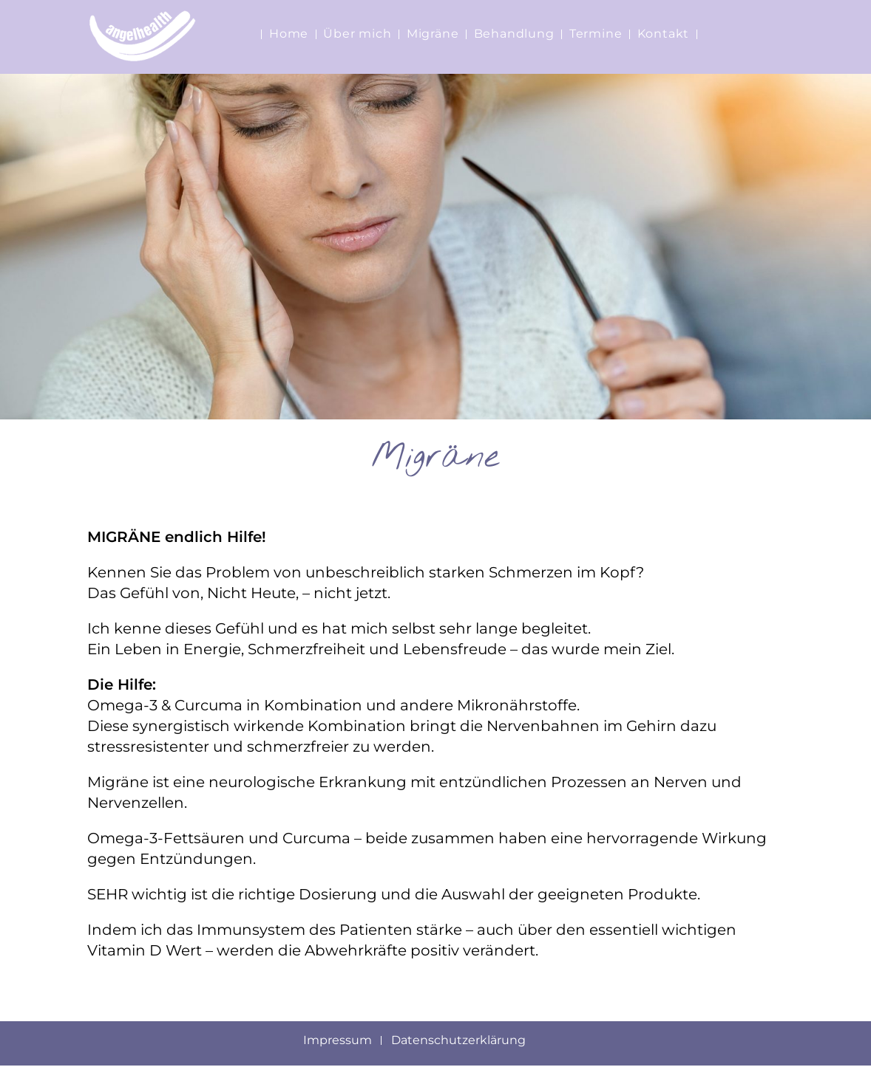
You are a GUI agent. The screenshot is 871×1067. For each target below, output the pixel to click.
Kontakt (663, 34)
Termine (596, 34)
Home (288, 34)
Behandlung (514, 34)
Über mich (357, 34)
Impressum (337, 1041)
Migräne (433, 34)
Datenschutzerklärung (458, 1041)
